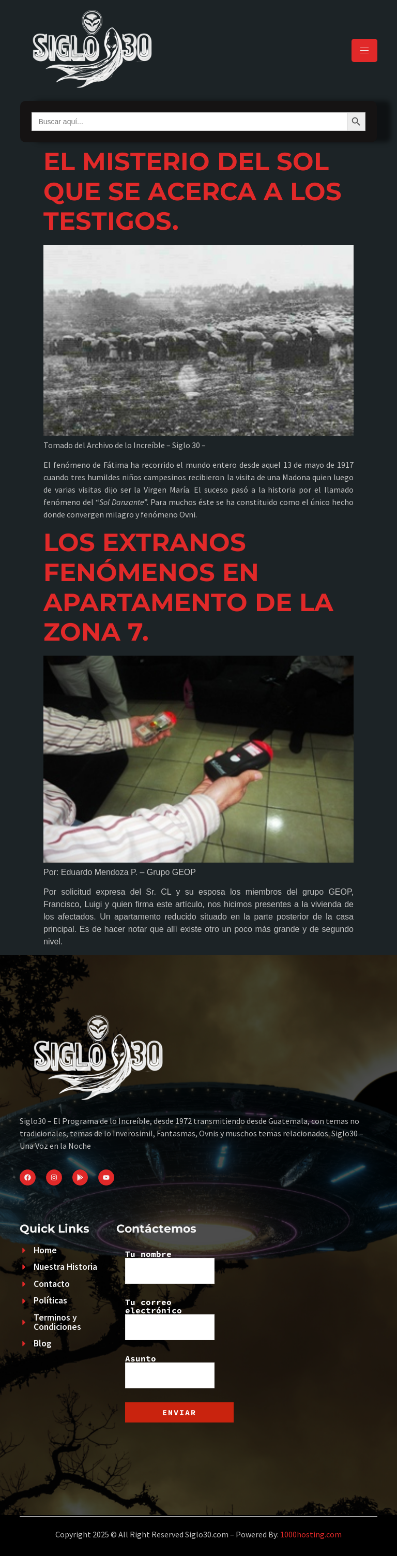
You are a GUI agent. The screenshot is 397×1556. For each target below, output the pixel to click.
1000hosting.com (311, 1534)
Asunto (170, 1371)
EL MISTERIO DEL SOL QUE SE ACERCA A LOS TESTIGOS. (192, 191)
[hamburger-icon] (364, 50)
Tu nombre (170, 1267)
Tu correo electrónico (170, 1319)
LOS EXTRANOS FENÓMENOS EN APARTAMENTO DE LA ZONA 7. (188, 587)
